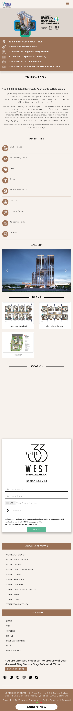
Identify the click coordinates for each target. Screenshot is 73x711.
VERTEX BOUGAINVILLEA (17, 604)
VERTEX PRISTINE (14, 565)
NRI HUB (10, 636)
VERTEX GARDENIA (14, 584)
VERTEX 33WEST (14, 599)
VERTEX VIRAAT (13, 594)
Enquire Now (36, 706)
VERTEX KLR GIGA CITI (16, 555)
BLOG (9, 646)
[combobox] (10, 503)
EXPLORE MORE (16, 669)
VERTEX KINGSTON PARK (17, 560)
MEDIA (9, 621)
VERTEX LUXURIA (14, 575)
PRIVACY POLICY (13, 651)
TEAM (9, 626)
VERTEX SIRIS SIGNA (15, 579)
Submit (36, 529)
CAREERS (10, 631)
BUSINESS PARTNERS (15, 641)
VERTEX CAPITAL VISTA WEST (19, 570)
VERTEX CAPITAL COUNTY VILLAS (21, 589)
